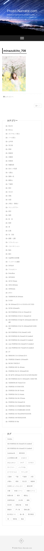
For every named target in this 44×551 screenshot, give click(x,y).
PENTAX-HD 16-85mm (16, 367)
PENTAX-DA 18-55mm (16, 390)
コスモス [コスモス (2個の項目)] (31, 462)
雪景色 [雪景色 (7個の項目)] (15, 519)
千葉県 (10, 184)
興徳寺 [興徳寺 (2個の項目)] (9, 509)
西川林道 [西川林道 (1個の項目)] (31, 514)
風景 (9, 215)
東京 (9, 188)
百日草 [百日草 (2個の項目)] (9, 505)
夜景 (9, 223)
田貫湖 (10, 161)
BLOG (10, 126)
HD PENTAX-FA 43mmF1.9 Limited (20, 340)
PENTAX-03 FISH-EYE (16, 387)
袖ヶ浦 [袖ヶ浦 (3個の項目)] (22, 514)
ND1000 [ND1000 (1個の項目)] (22, 453)
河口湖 (10, 145)
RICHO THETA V (14, 363)
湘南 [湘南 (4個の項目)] (28, 500)
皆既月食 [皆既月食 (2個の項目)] (18, 505)
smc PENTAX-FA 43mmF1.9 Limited (21, 344)
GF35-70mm (12, 281)
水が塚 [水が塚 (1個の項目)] (20, 500)
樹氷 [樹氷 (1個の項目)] (18, 495)
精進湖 (10, 153)
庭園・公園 (11, 238)
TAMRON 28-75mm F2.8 (16, 383)
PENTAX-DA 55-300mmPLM (18, 371)
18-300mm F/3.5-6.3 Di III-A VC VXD (21, 304)
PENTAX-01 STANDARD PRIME (19, 406)
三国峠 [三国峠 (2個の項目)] (9, 477)
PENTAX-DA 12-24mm (16, 394)
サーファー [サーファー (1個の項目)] (10, 467)
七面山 (10, 172)
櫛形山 (10, 180)
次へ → (37, 106)
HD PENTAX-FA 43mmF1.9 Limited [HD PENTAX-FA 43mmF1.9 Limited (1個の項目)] (19, 448)
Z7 (9, 352)
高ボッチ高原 (12, 168)
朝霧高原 (11, 165)
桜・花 (10, 219)
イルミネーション (14, 246)
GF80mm (11, 289)
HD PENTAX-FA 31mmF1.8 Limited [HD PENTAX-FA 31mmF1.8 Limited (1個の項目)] (19, 444)
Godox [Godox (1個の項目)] (9, 439)
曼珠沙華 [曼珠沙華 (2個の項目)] (30, 486)
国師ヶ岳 (11, 176)
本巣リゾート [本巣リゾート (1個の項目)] (18, 491)
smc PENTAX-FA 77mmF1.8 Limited (21, 348)
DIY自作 (11, 265)
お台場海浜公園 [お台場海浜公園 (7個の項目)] (12, 458)
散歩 (9, 250)
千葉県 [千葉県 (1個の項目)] (24, 477)
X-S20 (10, 300)
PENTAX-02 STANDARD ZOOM (19, 410)
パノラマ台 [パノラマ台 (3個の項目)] (21, 467)
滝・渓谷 (11, 234)
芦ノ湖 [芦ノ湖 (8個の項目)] (18, 509)
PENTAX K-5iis (13, 421)
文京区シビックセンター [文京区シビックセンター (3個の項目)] (15, 486)
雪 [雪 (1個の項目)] (8, 519)
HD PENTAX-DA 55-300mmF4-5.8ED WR (22, 379)
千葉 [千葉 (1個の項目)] (17, 477)
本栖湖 (10, 157)
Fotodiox (11, 273)
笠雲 (9, 200)
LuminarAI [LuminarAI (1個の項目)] (11, 453)
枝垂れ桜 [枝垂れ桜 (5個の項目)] (10, 495)
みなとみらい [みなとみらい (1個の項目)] (11, 462)
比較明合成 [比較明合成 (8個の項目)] (10, 500)
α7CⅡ (10, 293)
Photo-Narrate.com (22, 11)
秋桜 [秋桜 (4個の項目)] (26, 505)
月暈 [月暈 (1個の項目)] (8, 491)
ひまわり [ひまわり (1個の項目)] (24, 458)
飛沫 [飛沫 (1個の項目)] (22, 519)
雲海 (9, 196)
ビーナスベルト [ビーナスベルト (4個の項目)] (12, 472)
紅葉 (9, 231)
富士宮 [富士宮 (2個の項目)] (24, 481)
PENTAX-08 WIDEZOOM (17, 418)
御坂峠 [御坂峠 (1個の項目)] (33, 481)
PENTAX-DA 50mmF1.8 (16, 402)
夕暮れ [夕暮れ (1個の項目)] (9, 481)
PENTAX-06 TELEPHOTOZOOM (19, 414)
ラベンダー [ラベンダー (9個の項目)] (24, 472)
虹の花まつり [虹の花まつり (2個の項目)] (11, 514)
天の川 (10, 192)
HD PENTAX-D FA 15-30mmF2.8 (19, 316)
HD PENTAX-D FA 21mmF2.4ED (19, 332)
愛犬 (9, 254)
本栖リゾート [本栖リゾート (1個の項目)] (31, 491)
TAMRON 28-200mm (15, 296)
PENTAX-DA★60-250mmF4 (18, 359)
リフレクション (13, 242)
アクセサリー (12, 269)
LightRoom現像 (13, 258)
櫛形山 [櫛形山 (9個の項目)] (26, 495)
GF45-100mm (13, 285)
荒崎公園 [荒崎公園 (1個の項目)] (26, 509)
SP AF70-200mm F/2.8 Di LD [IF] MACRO (22, 375)
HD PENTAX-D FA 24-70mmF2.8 (19, 312)
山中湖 (10, 141)
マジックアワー (13, 207)
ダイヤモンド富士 (14, 134)
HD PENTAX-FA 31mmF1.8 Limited (20, 336)
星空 (9, 211)
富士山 (10, 130)
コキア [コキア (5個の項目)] (22, 462)
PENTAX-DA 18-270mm (16, 398)
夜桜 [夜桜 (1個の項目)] (17, 481)
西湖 (9, 149)
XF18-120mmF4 (14, 308)
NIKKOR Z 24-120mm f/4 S (17, 355)
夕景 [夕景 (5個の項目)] (32, 477)
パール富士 (11, 137)
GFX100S (11, 277)
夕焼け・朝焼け (13, 203)
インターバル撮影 (14, 262)
